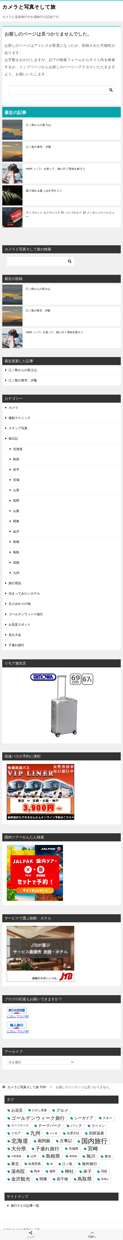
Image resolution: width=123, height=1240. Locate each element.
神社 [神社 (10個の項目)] (69, 1171)
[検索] (61, 90)
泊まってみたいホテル (24, 593)
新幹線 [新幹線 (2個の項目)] (73, 1156)
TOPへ (92, 1234)
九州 (16, 573)
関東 (16, 521)
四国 (16, 562)
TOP (26, 1087)
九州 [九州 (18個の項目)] (35, 1133)
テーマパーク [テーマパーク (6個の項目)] (49, 1126)
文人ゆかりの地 (20, 603)
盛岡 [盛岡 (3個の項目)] (52, 1171)
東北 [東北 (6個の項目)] (15, 1164)
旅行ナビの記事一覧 (25, 1205)
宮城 (16, 480)
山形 (16, 490)
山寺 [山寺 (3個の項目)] (33, 1156)
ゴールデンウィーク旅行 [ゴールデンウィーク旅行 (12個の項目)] (38, 1118)
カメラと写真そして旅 (29, 6)
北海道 (17, 449)
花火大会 (15, 635)
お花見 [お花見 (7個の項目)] (17, 1110)
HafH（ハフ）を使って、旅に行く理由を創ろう (55, 168)
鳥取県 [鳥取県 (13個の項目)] (85, 1179)
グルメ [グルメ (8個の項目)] (62, 1110)
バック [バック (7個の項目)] (76, 1125)
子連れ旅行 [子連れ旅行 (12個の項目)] (47, 1148)
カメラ (13, 407)
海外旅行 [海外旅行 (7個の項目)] (89, 1164)
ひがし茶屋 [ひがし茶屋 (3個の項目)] (39, 1110)
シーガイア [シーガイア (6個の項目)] (83, 1118)
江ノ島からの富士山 (38, 125)
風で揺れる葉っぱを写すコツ (44, 190)
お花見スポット (20, 624)
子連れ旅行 (16, 645)
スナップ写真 (18, 428)
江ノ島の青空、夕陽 (38, 146)
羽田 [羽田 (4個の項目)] (104, 1171)
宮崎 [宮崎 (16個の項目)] (93, 1148)
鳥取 (16, 552)
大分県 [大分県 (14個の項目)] (18, 1148)
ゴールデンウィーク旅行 (26, 614)
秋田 (16, 459)
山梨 (16, 511)
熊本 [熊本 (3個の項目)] (37, 1171)
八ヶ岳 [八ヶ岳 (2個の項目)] (53, 1133)
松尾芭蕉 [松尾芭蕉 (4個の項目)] (34, 1164)
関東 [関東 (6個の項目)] (43, 1179)
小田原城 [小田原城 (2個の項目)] (16, 1156)
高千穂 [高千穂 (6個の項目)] (62, 1179)
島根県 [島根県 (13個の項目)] (53, 1156)
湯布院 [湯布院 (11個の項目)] (18, 1171)
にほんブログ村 (18, 1016)
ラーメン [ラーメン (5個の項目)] (98, 1126)
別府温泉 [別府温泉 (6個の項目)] (96, 1133)
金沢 (16, 531)
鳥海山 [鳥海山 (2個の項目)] (105, 1179)
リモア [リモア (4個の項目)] (16, 1133)
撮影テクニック (20, 418)
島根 (16, 542)
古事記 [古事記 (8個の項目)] (66, 1140)
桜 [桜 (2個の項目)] (51, 1163)
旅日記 (13, 438)
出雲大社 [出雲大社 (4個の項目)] (73, 1133)
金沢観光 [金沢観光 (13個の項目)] (20, 1179)
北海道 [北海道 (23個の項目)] (19, 1141)
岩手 (16, 469)
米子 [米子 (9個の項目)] (87, 1171)
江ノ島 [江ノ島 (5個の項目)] (67, 1164)
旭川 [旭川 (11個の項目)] (90, 1156)
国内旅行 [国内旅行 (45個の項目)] (94, 1141)
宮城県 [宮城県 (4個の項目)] (73, 1148)
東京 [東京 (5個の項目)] (108, 1156)
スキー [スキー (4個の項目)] (107, 1118)
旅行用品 (15, 583)
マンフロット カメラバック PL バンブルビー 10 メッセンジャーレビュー (70, 214)
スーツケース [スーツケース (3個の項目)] (20, 1125)
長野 (16, 500)
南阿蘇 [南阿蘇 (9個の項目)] (44, 1140)
